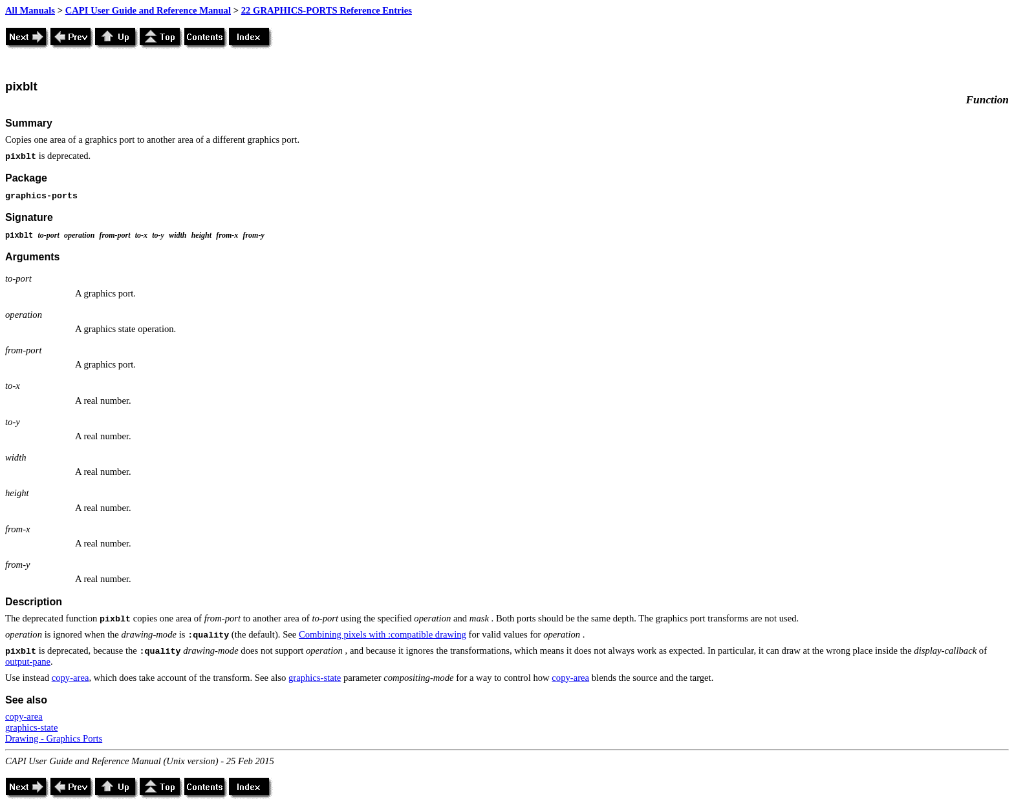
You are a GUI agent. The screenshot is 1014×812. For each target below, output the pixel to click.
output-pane (27, 661)
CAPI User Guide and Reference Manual (148, 10)
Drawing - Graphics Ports (53, 738)
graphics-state (314, 677)
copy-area (70, 677)
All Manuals (30, 10)
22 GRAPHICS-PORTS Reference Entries (326, 10)
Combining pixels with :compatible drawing (382, 634)
